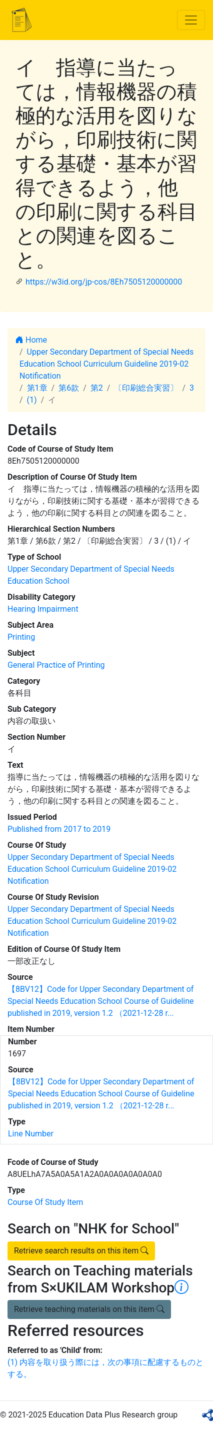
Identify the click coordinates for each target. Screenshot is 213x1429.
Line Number (31, 1133)
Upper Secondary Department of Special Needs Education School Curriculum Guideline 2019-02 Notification (107, 364)
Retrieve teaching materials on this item (89, 1309)
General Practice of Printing (56, 665)
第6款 (68, 388)
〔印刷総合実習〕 (146, 388)
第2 (96, 388)
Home (31, 340)
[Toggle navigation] (191, 20)
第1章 (37, 388)
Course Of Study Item (45, 1202)
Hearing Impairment (43, 609)
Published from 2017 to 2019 (59, 829)
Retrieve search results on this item (81, 1250)
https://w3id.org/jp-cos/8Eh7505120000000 (104, 282)
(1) (32, 400)
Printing (21, 637)
